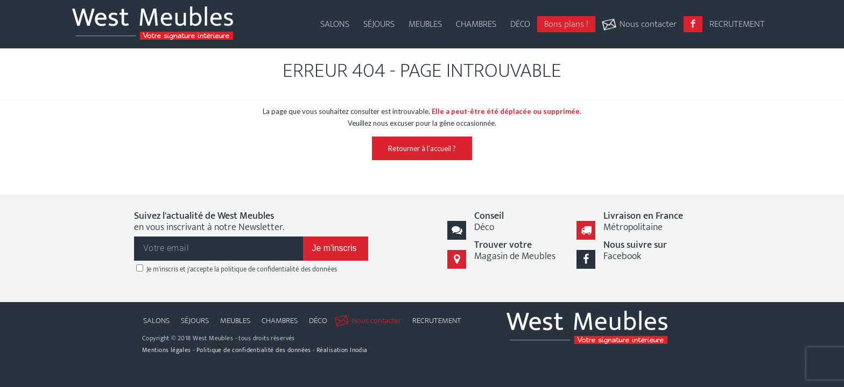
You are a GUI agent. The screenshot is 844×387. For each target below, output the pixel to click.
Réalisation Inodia (342, 350)
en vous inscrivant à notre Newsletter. (209, 222)
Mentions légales (166, 350)
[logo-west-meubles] (152, 24)
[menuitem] (334, 16)
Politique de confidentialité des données (253, 350)
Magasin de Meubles (514, 250)
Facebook (635, 250)
